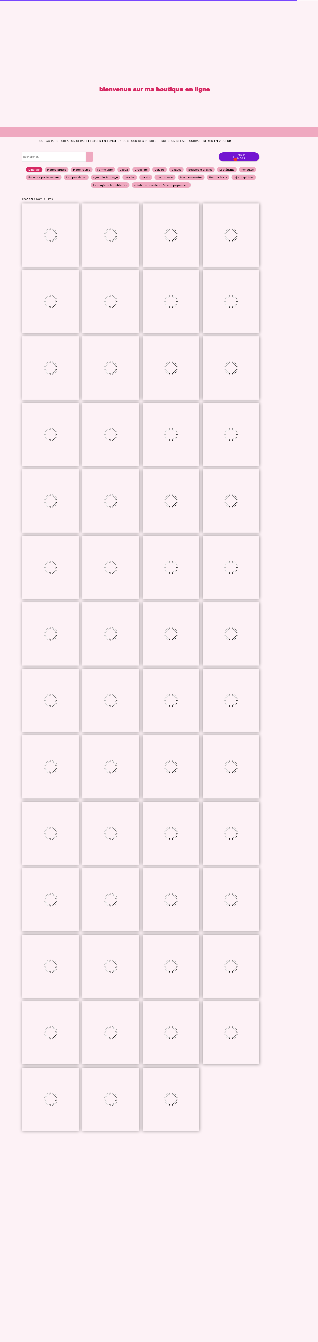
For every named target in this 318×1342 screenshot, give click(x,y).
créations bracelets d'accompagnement (161, 185)
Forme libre (105, 169)
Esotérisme (226, 169)
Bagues (176, 169)
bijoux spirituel (244, 177)
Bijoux (124, 169)
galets (146, 177)
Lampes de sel (76, 177)
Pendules (247, 169)
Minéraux (34, 169)
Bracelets (141, 169)
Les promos (165, 177)
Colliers (159, 169)
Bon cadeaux (218, 177)
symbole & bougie (105, 177)
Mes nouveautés (191, 177)
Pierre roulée (81, 169)
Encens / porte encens (43, 177)
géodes (130, 177)
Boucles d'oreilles (200, 169)
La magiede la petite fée (110, 185)
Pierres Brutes (56, 169)
